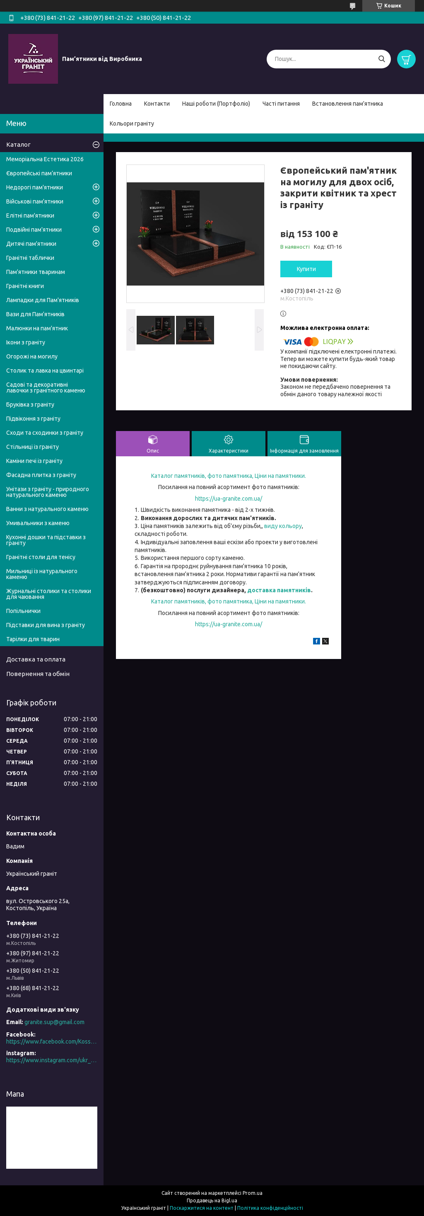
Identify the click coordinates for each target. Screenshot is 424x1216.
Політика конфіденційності (270, 1208)
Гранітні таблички (30, 257)
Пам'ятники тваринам (35, 272)
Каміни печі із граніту (34, 461)
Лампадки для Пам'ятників (42, 300)
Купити (306, 269)
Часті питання (281, 103)
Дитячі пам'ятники (31, 243)
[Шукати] (381, 59)
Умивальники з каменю (38, 523)
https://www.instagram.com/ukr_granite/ (51, 1060)
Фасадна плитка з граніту (41, 475)
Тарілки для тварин (33, 639)
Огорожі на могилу (32, 356)
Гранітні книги (25, 286)
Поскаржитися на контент (202, 1208)
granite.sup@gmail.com (54, 1022)
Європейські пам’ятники (39, 173)
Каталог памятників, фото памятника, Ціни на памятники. (228, 475)
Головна (121, 103)
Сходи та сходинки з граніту (44, 432)
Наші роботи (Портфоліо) (216, 103)
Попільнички (23, 611)
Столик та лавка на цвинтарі (45, 370)
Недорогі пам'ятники (34, 187)
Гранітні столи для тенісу (40, 557)
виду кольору (283, 526)
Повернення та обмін (38, 673)
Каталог (18, 144)
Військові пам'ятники (34, 201)
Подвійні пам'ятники (34, 229)
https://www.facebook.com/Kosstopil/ (51, 1041)
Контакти (157, 103)
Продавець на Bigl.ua (212, 1200)
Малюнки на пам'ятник (37, 328)
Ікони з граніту (25, 342)
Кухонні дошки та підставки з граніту (46, 540)
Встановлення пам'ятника (347, 103)
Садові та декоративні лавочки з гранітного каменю (45, 387)
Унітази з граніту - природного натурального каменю (47, 492)
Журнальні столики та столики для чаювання (48, 594)
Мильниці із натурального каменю (41, 574)
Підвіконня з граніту (33, 418)
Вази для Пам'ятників (35, 314)
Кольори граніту (132, 123)
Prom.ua (253, 1193)
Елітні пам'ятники (30, 215)
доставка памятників (279, 590)
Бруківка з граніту (30, 404)
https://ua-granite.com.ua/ (228, 498)
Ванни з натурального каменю (47, 509)
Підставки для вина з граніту (45, 625)
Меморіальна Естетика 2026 (45, 159)
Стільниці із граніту (32, 446)
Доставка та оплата (35, 659)
